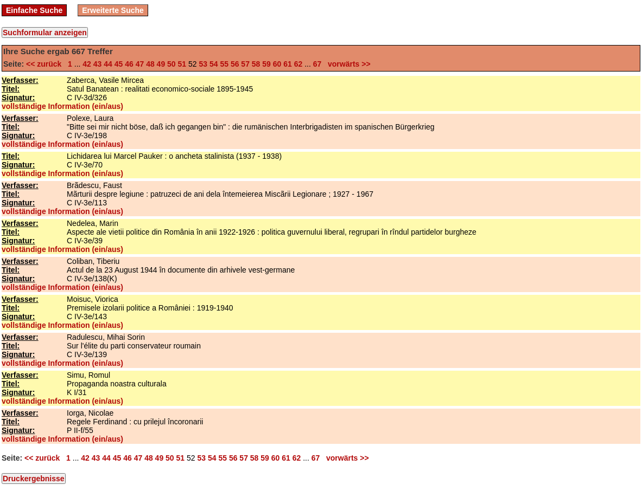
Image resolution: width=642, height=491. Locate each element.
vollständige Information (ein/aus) (62, 106)
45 (119, 64)
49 (161, 64)
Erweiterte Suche (113, 10)
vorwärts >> (346, 64)
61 (287, 64)
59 (266, 64)
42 (86, 64)
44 (108, 64)
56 (235, 64)
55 (224, 64)
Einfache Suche (34, 10)
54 (213, 64)
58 (256, 64)
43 (97, 64)
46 (129, 64)
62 (298, 64)
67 (317, 64)
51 (182, 64)
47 (140, 64)
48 (150, 64)
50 (171, 64)
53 (203, 64)
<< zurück (46, 64)
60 (277, 64)
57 (245, 64)
